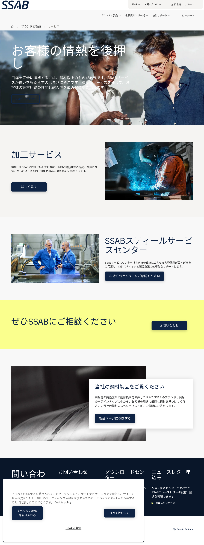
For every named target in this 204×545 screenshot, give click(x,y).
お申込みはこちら (163, 503)
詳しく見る (29, 187)
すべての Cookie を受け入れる (42, 515)
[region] (73, 512)
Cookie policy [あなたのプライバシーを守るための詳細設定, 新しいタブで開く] (63, 507)
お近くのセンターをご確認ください (134, 276)
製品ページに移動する (115, 418)
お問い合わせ (25, 99)
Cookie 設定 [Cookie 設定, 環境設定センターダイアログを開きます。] (73, 528)
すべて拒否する (105, 515)
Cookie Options (183, 529)
